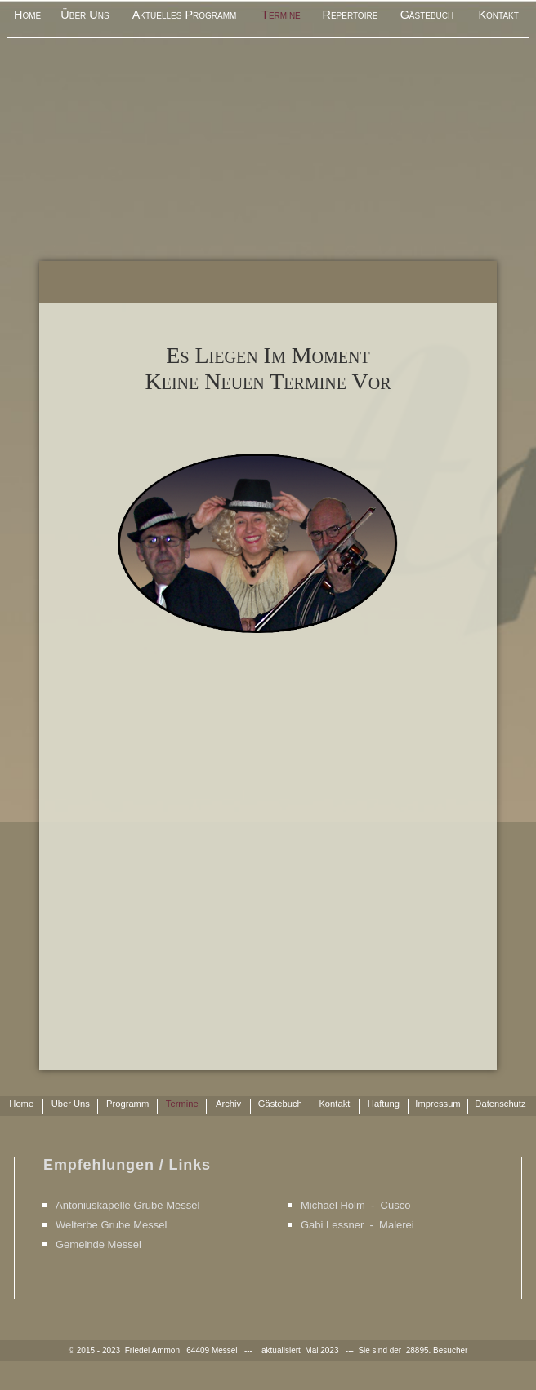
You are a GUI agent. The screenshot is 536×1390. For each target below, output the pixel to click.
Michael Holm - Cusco (355, 1205)
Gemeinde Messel (98, 1244)
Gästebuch (427, 14)
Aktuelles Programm (184, 14)
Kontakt (498, 14)
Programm (127, 1104)
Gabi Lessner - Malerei (357, 1225)
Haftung (384, 1104)
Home (27, 14)
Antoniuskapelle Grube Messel (127, 1205)
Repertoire (349, 14)
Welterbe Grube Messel (111, 1225)
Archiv (228, 1104)
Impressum (437, 1104)
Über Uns (84, 14)
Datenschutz (500, 1104)
